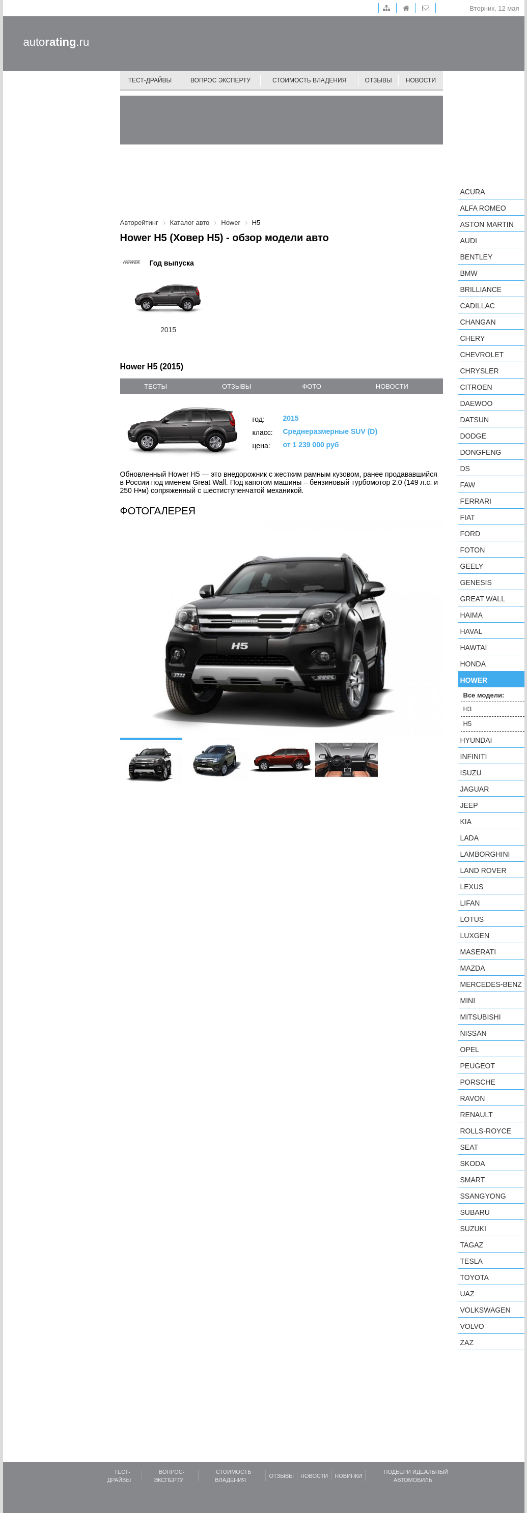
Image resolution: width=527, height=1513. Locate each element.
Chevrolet (482, 355)
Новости (421, 80)
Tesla (471, 1261)
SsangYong (483, 1196)
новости (392, 386)
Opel (469, 1049)
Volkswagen (485, 1310)
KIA (466, 822)
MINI (468, 1001)
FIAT (467, 517)
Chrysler (479, 371)
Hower (474, 680)
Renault (476, 1115)
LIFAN (470, 903)
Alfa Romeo (483, 208)
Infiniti (473, 756)
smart (472, 1180)
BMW (469, 273)
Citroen (476, 387)
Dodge (473, 436)
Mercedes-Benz (491, 984)
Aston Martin (487, 224)
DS (465, 468)
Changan (478, 322)
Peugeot (477, 1066)
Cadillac (477, 306)
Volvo (472, 1326)
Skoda (472, 1163)
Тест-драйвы (150, 80)
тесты (155, 386)
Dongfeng (481, 452)
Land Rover (483, 870)
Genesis (476, 582)
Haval (471, 631)
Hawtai (473, 648)
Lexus (472, 887)
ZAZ (467, 1343)
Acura (472, 192)
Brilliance (481, 289)
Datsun (474, 420)
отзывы (236, 386)
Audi (468, 241)
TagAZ (472, 1245)
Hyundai (476, 740)
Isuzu (471, 773)
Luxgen (475, 936)
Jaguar (474, 789)
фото (311, 386)
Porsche (477, 1082)
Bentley (476, 257)
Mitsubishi (480, 1017)
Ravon (472, 1098)
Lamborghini (485, 854)
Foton (472, 550)
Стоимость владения (309, 80)
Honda (473, 664)
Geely (472, 566)
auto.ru (56, 42)
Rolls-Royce (485, 1131)
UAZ (467, 1294)
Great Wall (482, 599)
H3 (467, 709)
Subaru (475, 1212)
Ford (470, 534)
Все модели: (484, 695)
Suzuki (473, 1229)
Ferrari (475, 501)
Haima (471, 615)
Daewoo (476, 403)
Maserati (478, 952)
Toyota (474, 1277)
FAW (468, 485)
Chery (472, 338)
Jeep (469, 805)
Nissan (473, 1033)
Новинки (348, 1476)
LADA (469, 838)
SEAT (469, 1147)
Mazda (472, 968)
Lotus (472, 919)
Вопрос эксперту (220, 80)
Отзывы (378, 80)
